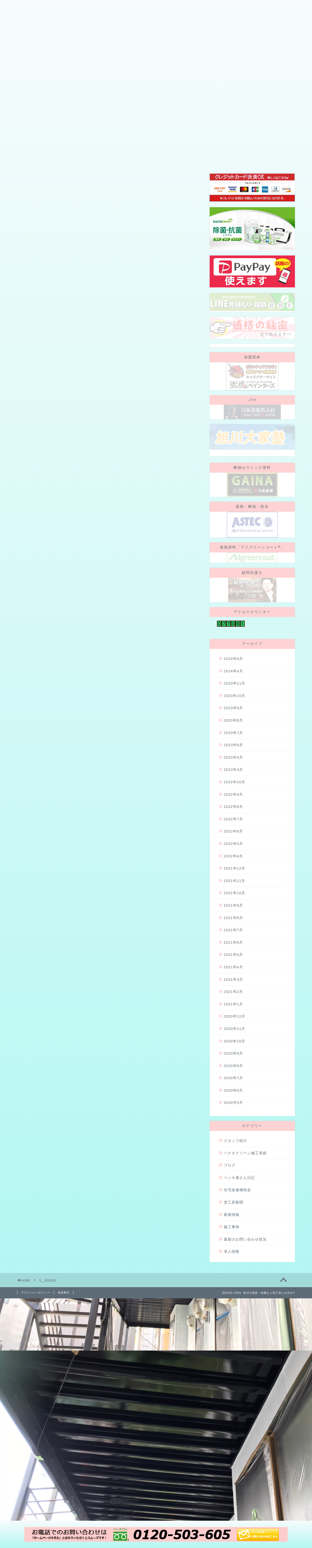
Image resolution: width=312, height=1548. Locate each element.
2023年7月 (233, 792)
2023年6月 (233, 805)
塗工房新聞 (233, 1262)
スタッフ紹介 (113, 92)
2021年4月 (233, 1027)
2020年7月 (233, 1138)
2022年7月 (233, 879)
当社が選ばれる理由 (70, 92)
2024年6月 (233, 718)
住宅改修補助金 (237, 1250)
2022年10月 (234, 842)
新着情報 (231, 1274)
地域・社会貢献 (206, 92)
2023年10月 (234, 756)
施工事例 (171, 92)
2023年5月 (233, 817)
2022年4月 (233, 916)
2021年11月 (234, 941)
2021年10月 (234, 953)
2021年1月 (233, 1064)
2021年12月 (234, 928)
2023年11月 (234, 743)
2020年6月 (233, 1150)
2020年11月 (234, 1089)
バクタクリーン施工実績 (245, 1213)
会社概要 (31, 92)
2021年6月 (233, 1002)
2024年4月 (233, 731)
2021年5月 (233, 1014)
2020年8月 (233, 1125)
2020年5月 (233, 1162)
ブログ (144, 92)
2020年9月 (233, 1113)
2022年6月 (233, 891)
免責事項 (63, 1352)
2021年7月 (233, 990)
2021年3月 (233, 1039)
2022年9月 (233, 854)
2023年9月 (233, 768)
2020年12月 (234, 1076)
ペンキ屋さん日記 (239, 1237)
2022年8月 (233, 866)
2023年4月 (233, 829)
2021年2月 (233, 1051)
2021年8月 (233, 977)
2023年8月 (233, 780)
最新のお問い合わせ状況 (245, 1299)
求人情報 (231, 1311)
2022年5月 (233, 903)
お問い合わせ (245, 92)
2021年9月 (233, 965)
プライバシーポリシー (35, 1352)
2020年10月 (234, 1101)
